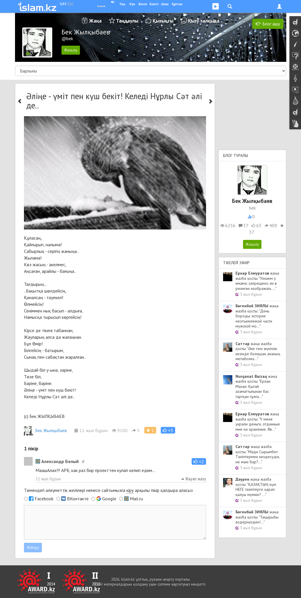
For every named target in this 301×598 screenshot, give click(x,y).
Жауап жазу (193, 479)
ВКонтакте (78, 498)
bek (252, 208)
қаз (63, 3)
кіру (130, 490)
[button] (168, 430)
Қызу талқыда (203, 20)
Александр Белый (57, 461)
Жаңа (95, 20)
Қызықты (163, 20)
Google (109, 498)
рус (71, 3)
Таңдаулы (127, 20)
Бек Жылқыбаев (45, 430)
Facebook (44, 498)
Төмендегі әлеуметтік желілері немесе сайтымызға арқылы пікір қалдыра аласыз (108, 490)
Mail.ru (136, 498)
